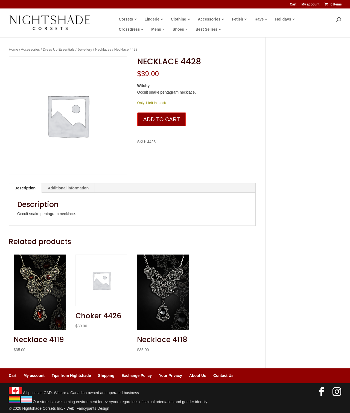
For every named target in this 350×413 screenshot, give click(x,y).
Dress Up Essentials (59, 49)
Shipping (106, 375)
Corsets (127, 19)
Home (13, 49)
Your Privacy (170, 375)
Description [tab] (25, 188)
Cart (293, 4)
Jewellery (84, 49)
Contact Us (223, 375)
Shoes (180, 29)
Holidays (285, 19)
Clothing (180, 19)
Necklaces (103, 49)
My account (310, 4)
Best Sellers (208, 29)
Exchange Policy (136, 375)
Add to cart (161, 119)
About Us (197, 375)
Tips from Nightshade (71, 375)
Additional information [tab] (68, 188)
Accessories (210, 19)
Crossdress (130, 29)
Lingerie (153, 19)
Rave (260, 19)
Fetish (238, 19)
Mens (158, 29)
